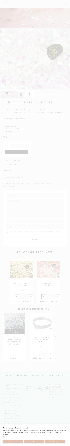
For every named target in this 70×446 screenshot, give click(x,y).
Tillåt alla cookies (13, 442)
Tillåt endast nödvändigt (55, 441)
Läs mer (5, 437)
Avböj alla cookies (34, 442)
